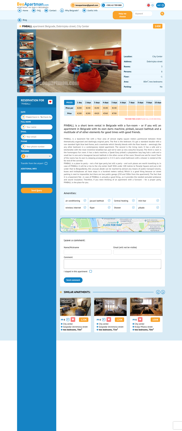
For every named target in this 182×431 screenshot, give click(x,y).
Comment (68, 257)
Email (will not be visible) (125, 247)
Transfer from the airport (32, 163)
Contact (48, 15)
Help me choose (138, 15)
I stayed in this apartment (75, 271)
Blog (100, 15)
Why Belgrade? (66, 15)
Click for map (112, 225)
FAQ (34, 15)
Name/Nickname (71, 247)
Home (22, 15)
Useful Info (86, 15)
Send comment (73, 280)
